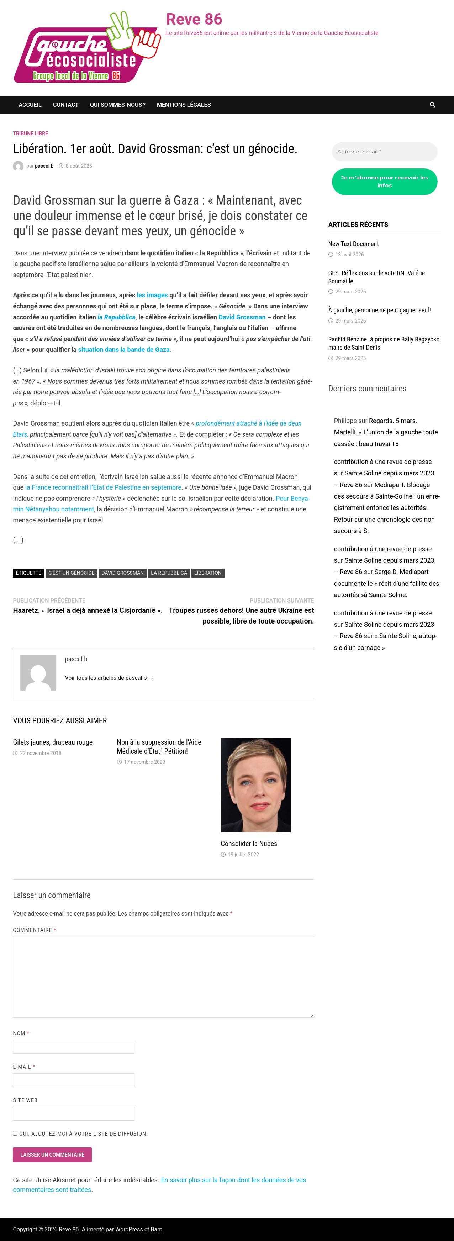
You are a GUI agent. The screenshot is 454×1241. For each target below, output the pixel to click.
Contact (66, 104)
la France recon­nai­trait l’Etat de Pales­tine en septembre (103, 487)
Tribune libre (30, 133)
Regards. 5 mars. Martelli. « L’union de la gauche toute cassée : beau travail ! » (386, 432)
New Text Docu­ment (353, 243)
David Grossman (122, 573)
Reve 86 (194, 19)
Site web (25, 1100)
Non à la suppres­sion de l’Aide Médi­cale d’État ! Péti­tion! (159, 746)
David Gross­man (241, 317)
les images (152, 295)
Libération (208, 573)
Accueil (30, 104)
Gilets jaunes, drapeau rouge (53, 742)
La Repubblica (169, 573)
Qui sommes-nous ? (118, 104)
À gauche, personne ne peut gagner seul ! (380, 310)
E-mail (24, 1067)
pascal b (44, 166)
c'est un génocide (71, 573)
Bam (157, 1229)
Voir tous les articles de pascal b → (109, 677)
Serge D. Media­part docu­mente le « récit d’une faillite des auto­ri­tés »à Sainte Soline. (386, 583)
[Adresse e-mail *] (385, 151)
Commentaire (34, 930)
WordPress (129, 1229)
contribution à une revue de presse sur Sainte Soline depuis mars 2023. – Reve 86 (385, 473)
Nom (21, 1033)
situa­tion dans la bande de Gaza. (124, 349)
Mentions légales (184, 104)
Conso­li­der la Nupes (249, 843)
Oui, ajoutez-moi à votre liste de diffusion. (80, 1134)
